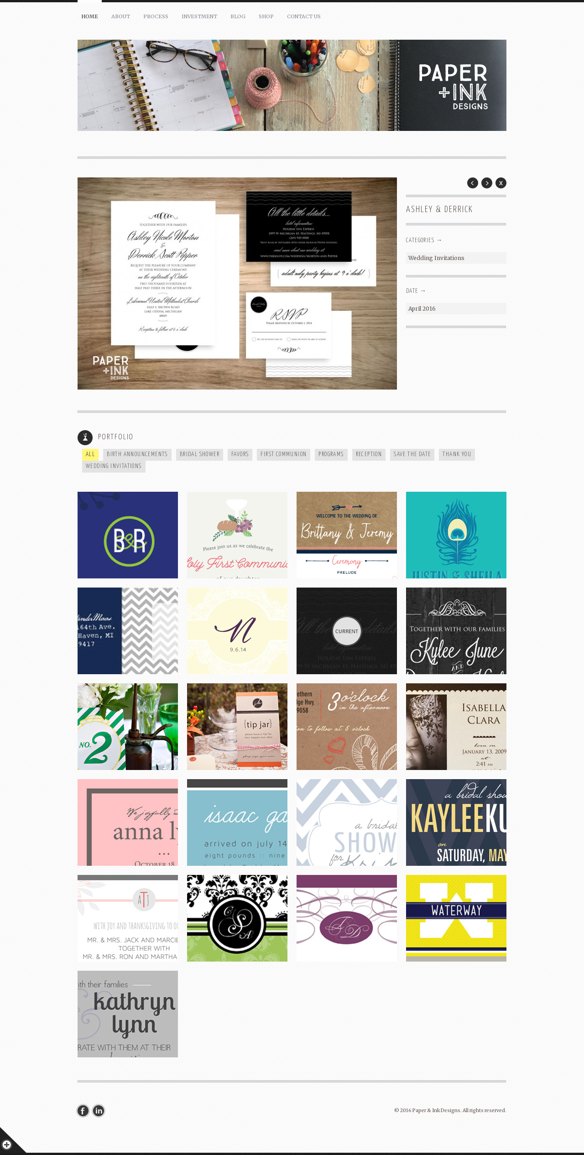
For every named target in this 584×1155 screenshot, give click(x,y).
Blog (237, 16)
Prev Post (472, 182)
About (120, 16)
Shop (266, 16)
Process (155, 16)
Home (89, 16)
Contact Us (304, 16)
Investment (199, 16)
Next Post (486, 182)
